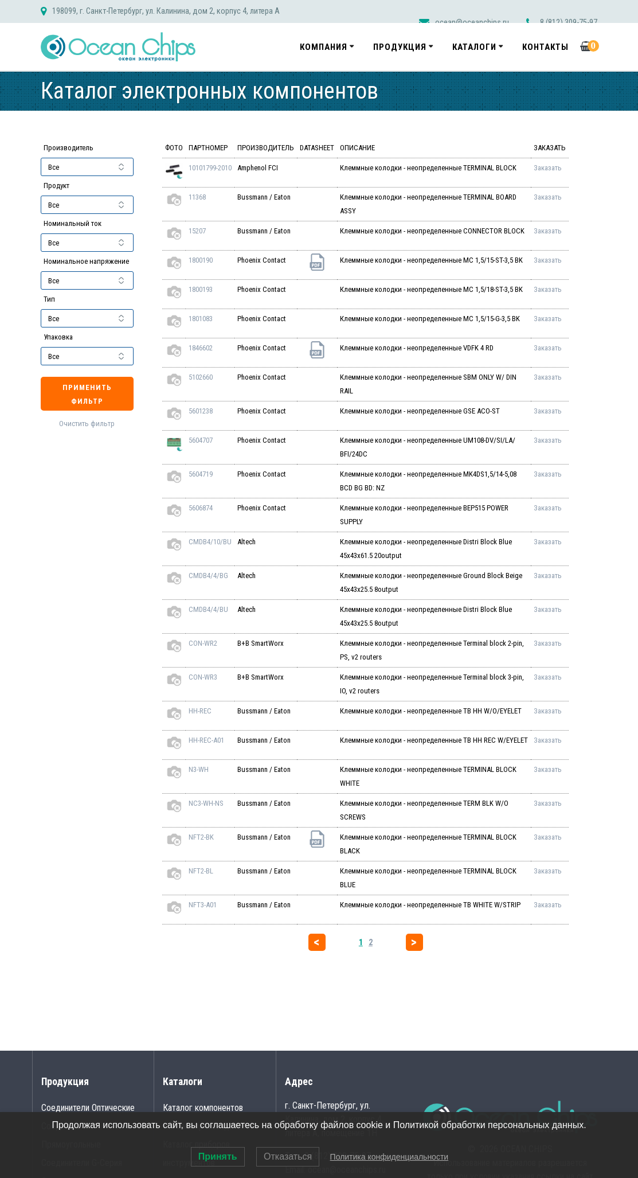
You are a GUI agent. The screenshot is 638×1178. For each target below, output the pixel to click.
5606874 (201, 508)
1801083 (201, 318)
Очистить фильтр (87, 423)
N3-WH (199, 769)
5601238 (201, 411)
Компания (323, 47)
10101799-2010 (210, 167)
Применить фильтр (87, 394)
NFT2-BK (201, 837)
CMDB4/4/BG (208, 575)
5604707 (201, 440)
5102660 (201, 377)
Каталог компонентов (203, 1107)
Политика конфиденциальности (389, 1156)
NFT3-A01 (203, 904)
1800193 (201, 289)
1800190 (201, 260)
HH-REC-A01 (206, 740)
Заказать (548, 167)
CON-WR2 (203, 643)
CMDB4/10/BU (210, 541)
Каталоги (474, 47)
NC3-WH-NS (206, 803)
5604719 (201, 474)
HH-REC (200, 711)
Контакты (545, 47)
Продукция (399, 47)
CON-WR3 (203, 677)
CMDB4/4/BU (208, 609)
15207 (197, 231)
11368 (197, 197)
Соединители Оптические (88, 1107)
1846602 (201, 348)
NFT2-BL (201, 871)
